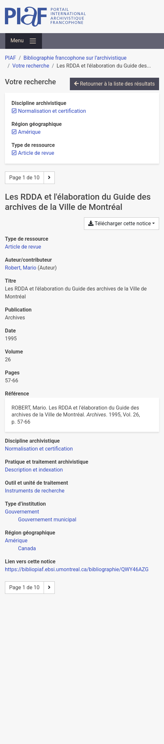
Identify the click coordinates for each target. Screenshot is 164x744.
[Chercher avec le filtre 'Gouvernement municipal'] (47, 519)
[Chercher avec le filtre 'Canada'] (27, 548)
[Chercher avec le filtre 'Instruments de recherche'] (35, 491)
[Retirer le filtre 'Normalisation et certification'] (52, 111)
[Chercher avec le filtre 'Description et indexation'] (34, 470)
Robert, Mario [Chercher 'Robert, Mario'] (20, 268)
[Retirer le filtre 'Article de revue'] (36, 153)
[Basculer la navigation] (23, 41)
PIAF (10, 58)
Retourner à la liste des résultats (114, 84)
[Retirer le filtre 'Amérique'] (29, 132)
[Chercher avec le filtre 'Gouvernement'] (22, 512)
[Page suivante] (49, 177)
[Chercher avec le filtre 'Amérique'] (16, 540)
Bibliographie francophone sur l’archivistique (74, 58)
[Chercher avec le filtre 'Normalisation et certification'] (39, 449)
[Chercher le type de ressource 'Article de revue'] (23, 247)
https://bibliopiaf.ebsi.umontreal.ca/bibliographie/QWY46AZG (77, 569)
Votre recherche (30, 66)
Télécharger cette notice (119, 223)
